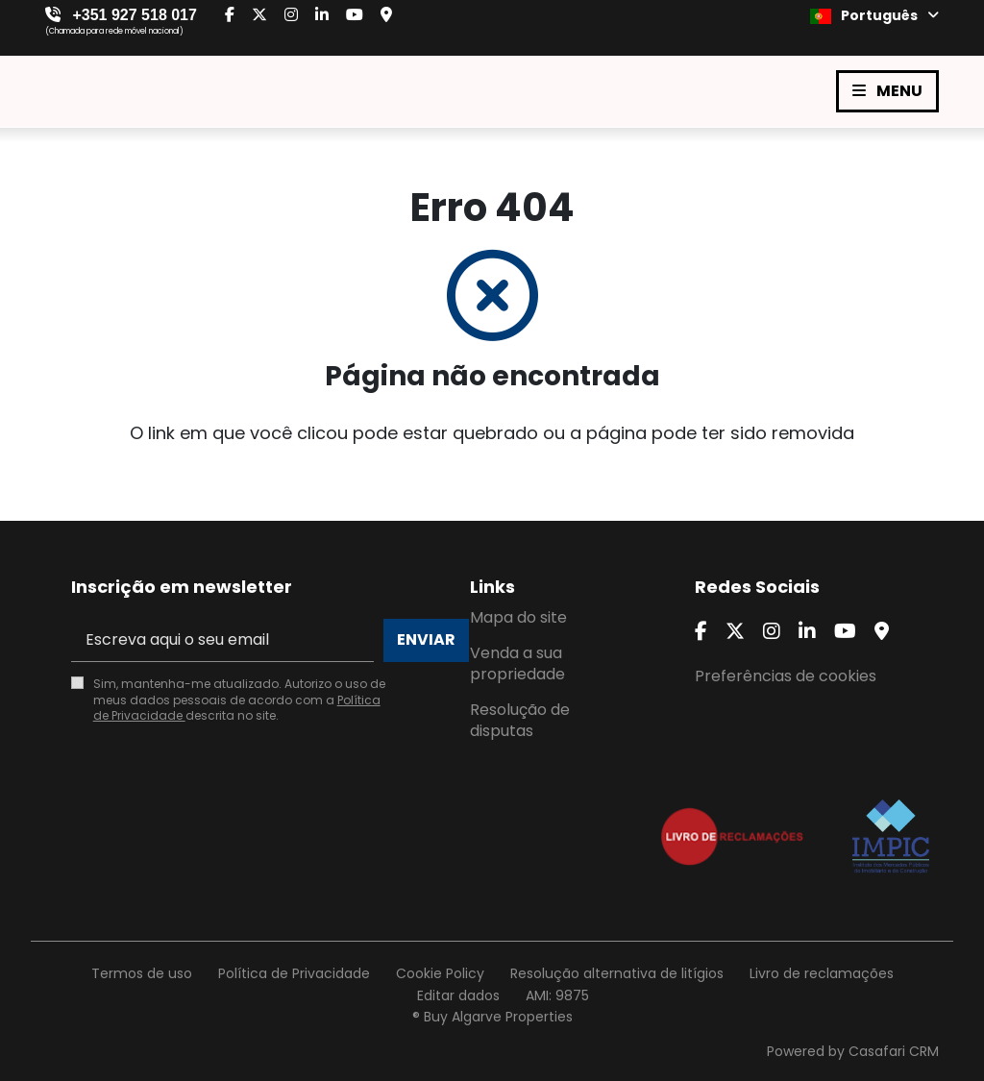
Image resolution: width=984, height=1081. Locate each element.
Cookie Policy (440, 973)
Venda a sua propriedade (517, 663)
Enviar (426, 639)
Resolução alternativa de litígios (617, 973)
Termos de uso (141, 973)
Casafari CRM (894, 1051)
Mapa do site (518, 617)
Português (874, 15)
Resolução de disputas (520, 720)
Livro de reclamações (822, 973)
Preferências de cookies (785, 676)
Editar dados (458, 995)
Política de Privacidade (294, 973)
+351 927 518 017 (134, 15)
